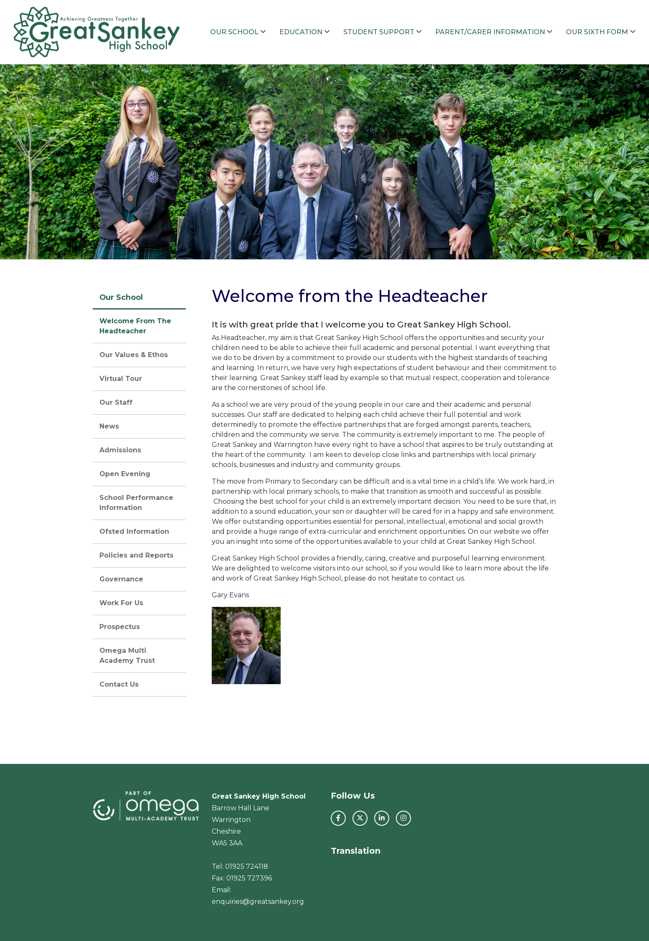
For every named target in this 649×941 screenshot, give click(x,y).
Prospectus (119, 627)
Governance (121, 579)
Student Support (382, 32)
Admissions (120, 450)
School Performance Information (136, 503)
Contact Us (119, 684)
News (109, 426)
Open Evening (124, 474)
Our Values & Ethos (133, 355)
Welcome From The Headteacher (135, 326)
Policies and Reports (136, 555)
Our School (238, 32)
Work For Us (121, 603)
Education (304, 32)
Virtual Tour (120, 379)
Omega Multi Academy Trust (127, 656)
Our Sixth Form (601, 32)
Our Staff (115, 402)
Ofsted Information (134, 531)
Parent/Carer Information (494, 32)
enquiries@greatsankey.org (258, 901)
